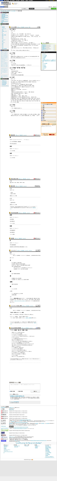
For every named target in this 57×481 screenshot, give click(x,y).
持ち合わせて (21, 338)
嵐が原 (12, 312)
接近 (21, 333)
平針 (35, 100)
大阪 (16, 195)
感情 (12, 95)
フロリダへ (18, 333)
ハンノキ (12, 63)
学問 (2, 36)
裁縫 (12, 94)
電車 (26, 442)
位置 (20, 45)
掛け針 (13, 99)
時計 (12, 93)
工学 (2, 33)
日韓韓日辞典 (22, 0)
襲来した (25, 350)
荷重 (18, 56)
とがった (22, 80)
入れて (34, 114)
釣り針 (20, 100)
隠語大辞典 (13, 186)
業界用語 (3, 27)
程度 (22, 33)
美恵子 (14, 230)
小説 (13, 223)
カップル (22, 342)
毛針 (31, 99)
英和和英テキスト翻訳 (15, 382)
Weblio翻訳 (47, 448)
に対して (14, 57)
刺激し (36, 114)
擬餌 (20, 99)
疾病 (38, 114)
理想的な (20, 342)
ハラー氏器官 (44, 56)
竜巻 (12, 332)
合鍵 (12, 192)
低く (23, 45)
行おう (22, 36)
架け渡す (33, 56)
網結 (23, 98)
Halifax (43, 47)
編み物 (13, 88)
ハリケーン (16, 332)
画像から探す (16, 446)
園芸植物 (19, 141)
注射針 (33, 85)
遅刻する (21, 348)
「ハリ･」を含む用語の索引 (14, 401)
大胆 (43, 118)
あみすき (25, 98)
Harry (23, 182)
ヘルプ (55, 0)
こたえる (44, 120)
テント (21, 47)
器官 (31, 84)
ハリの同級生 (44, 66)
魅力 (17, 355)
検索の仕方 (5, 446)
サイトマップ (6, 450)
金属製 (24, 80)
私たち (21, 341)
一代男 (25, 40)
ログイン (47, 0)
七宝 (15, 72)
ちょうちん (17, 47)
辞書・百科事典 (4, 48)
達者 (43, 107)
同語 (15, 108)
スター (18, 337)
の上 (13, 56)
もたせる (36, 36)
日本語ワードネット (12, 436)
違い (21, 336)
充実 (17, 36)
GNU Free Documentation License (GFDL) (22, 422)
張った (19, 50)
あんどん (36, 47)
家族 (15, 347)
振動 (22, 86)
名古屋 (14, 193)
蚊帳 (12, 47)
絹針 (25, 99)
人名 (33, 443)
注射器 (13, 85)
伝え (27, 86)
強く (28, 33)
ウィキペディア (14, 250)
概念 (43, 117)
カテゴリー (30, 250)
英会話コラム (4, 80)
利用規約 (5, 448)
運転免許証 (17, 338)
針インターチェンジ (17, 267)
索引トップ (20, 178)
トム (12, 336)
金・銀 (17, 115)
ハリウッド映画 (19, 352)
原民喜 (13, 219)
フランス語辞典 (47, 451)
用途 (14, 83)
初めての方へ (50, 6)
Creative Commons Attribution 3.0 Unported (20, 428)
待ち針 (33, 81)
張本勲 (13, 294)
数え (27, 47)
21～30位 (50, 104)
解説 (23, 312)
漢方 (18, 114)
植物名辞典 (13, 135)
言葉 (22, 95)
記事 (15, 312)
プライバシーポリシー (7, 449)
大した (19, 350)
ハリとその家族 (44, 63)
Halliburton (44, 48)
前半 (15, 352)
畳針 (18, 100)
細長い (26, 115)
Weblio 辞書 (51, 0)
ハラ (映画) (44, 57)
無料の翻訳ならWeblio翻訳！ (16, 3)
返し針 (35, 98)
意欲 (25, 36)
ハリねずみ (44, 65)
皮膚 (19, 85)
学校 (18, 348)
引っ (12, 33)
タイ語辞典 (47, 453)
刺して (21, 81)
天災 (19, 332)
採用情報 (36, 447)
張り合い (28, 36)
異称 (15, 73)
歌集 (13, 234)
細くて (18, 80)
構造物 (12, 56)
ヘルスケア (3, 39)
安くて (13, 343)
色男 (12, 42)
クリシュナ (19, 293)
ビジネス (3, 26)
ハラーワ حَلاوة (44, 55)
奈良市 (17, 266)
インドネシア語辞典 (48, 452)
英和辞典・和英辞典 (48, 447)
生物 (2, 43)
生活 (2, 38)
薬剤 (25, 85)
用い (30, 47)
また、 (18, 33)
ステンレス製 (21, 115)
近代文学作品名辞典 (14, 212)
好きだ (24, 352)
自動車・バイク (4, 31)
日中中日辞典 (17, 0)
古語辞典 (26, 0)
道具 (27, 80)
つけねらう (20, 41)
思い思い (44, 110)
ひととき (44, 112)
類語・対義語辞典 (6, 0)
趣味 (2, 41)
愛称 (15, 294)
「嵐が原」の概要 (28, 317)
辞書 (2, 0)
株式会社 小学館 (11, 409)
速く (20, 347)
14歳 (10, 314)
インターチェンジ (29, 267)
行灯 (34, 47)
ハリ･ (11, 254)
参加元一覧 (54, 6)
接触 (25, 114)
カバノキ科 (12, 141)
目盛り (17, 93)
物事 (19, 36)
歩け (25, 42)
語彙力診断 (4, 84)
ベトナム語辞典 (47, 454)
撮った (30, 351)
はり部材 (13, 279)
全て (1, 25)
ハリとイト (44, 64)
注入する (29, 84)
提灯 (14, 47)
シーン (28, 351)
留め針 (30, 81)
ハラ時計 (43, 58)
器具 (30, 85)
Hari (15, 182)
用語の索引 (24, 178)
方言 (2, 47)
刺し (32, 114)
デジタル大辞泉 (14, 27)
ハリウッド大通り (17, 351)
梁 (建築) (13, 278)
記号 (2, 77)
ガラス (13, 73)
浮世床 (31, 42)
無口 (22, 314)
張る (14, 33)
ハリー (19, 336)
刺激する (15, 95)
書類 (12, 89)
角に (18, 57)
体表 (21, 114)
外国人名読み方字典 (14, 178)
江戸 (16, 40)
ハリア (43, 69)
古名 (15, 63)
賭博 (12, 202)
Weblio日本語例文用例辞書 (16, 327)
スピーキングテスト (5, 85)
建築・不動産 (38, 442)
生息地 (19, 353)
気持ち (13, 36)
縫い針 (14, 81)
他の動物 (21, 84)
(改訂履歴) (20, 420)
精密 (43, 115)
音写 (17, 71)
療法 (34, 115)
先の (20, 80)
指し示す (20, 93)
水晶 (19, 72)
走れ (22, 347)
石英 (15, 284)
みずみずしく (22, 35)
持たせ (20, 40)
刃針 (33, 100)
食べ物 (18, 343)
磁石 (25, 93)
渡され (20, 57)
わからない (26, 336)
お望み (21, 343)
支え (20, 56)
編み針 (29, 98)
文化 (2, 37)
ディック (15, 336)
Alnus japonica (14, 143)
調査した (24, 353)
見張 (14, 202)
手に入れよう (15, 41)
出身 (16, 314)
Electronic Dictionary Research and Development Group (38, 440)
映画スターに (27, 341)
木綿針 (18, 102)
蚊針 (16, 99)
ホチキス (23, 89)
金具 (20, 89)
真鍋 (12, 230)
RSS (32, 459)
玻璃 (12, 284)
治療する (12, 115)
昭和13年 (13, 221)
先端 (15, 85)
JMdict (15, 440)
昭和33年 (13, 232)
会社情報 (36, 446)
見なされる (22, 332)
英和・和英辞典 (12, 0)
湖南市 (15, 244)
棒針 (17, 88)
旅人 (18, 314)
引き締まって (14, 35)
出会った (30, 341)
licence (19, 441)
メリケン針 (14, 102)
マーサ (16, 342)
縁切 (16, 42)
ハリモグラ (15, 353)
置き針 (32, 98)
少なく (30, 45)
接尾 (12, 46)
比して (17, 45)
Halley (18, 182)
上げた (23, 356)
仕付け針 (37, 99)
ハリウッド (14, 337)
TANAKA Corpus (3, 426)
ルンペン (13, 195)
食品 (2, 44)
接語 (12, 98)
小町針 (34, 99)
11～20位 (47, 104)
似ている (18, 83)
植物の (13, 90)
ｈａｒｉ (27, 139)
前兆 (20, 350)
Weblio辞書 (12, 421)
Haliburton (44, 46)
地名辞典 (12, 238)
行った (17, 341)
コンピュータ (4, 28)
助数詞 (15, 46)
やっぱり (25, 343)
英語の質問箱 (4, 83)
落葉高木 (15, 141)
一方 (29, 80)
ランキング (28, 178)
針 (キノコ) (14, 265)
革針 (18, 99)
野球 (12, 346)
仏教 (12, 72)
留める (23, 81)
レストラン (31, 343)
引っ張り (19, 356)
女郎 (13, 40)
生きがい (18, 346)
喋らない (31, 314)
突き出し (27, 45)
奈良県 (15, 266)
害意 (20, 95)
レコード (13, 86)
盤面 (16, 86)
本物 (23, 341)
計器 (14, 93)
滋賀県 (13, 244)
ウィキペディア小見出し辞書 (16, 305)
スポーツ (3, 42)
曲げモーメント (21, 279)
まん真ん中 (22, 351)
